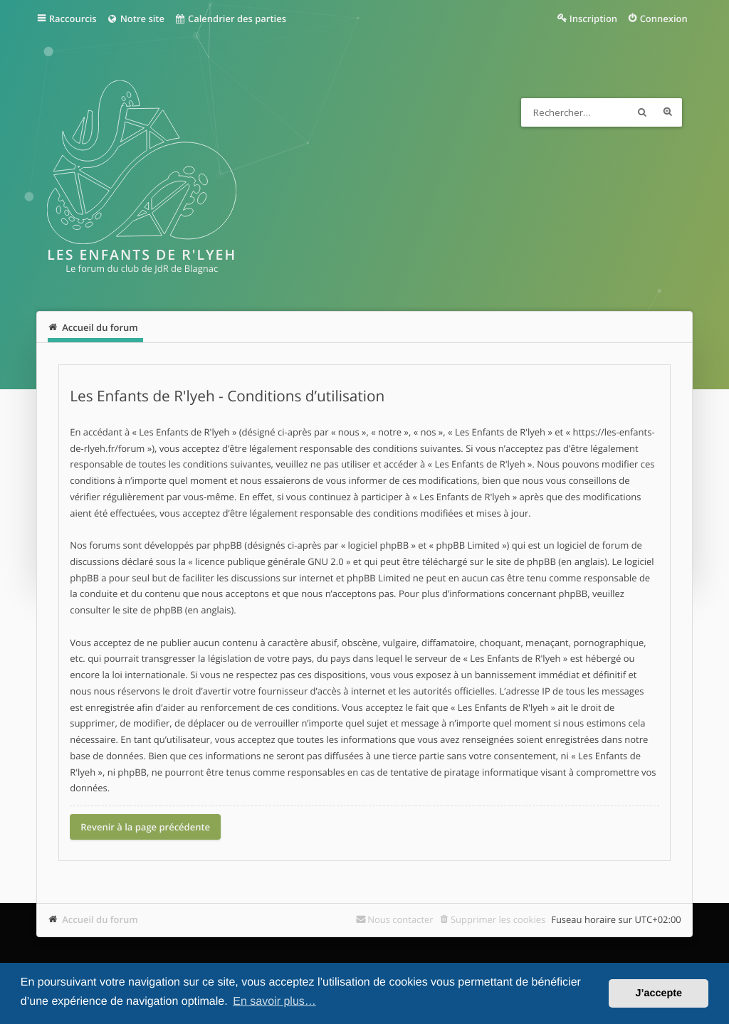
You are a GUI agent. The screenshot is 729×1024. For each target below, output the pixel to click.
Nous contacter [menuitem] (400, 919)
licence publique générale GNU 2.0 (269, 561)
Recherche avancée (668, 112)
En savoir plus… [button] (274, 1002)
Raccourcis (73, 18)
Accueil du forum (100, 919)
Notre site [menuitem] (135, 18)
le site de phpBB (521, 561)
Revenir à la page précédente (145, 826)
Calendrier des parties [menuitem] (230, 18)
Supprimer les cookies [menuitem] (498, 919)
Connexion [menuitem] (664, 18)
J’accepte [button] (658, 993)
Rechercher (642, 112)
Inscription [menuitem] (593, 18)
